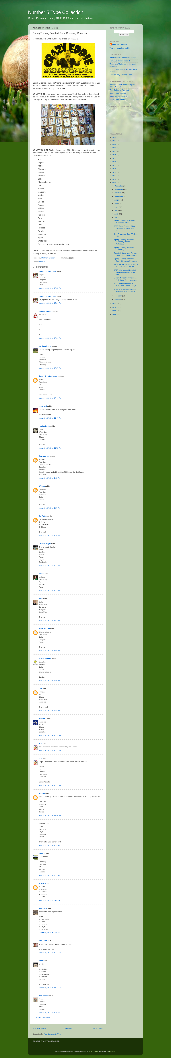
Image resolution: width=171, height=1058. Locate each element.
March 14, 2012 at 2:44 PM (49, 650)
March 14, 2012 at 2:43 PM (49, 620)
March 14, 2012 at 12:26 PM (50, 303)
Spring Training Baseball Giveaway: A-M (124, 248)
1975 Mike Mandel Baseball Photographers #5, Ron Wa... (125, 272)
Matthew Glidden (119, 44)
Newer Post (39, 1028)
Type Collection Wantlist (119, 90)
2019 (114, 158)
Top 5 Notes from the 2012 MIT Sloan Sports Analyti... (125, 285)
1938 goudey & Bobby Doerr (121, 75)
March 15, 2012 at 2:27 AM (49, 875)
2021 (114, 151)
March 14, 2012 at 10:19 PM (50, 785)
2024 (114, 141)
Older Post (98, 1028)
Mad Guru (43, 908)
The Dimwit (43, 996)
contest (42, 262)
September (119, 196)
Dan (40, 688)
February (118, 296)
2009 (114, 311)
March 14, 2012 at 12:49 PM (50, 418)
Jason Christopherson (48, 376)
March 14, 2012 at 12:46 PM (50, 398)
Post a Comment (43, 1018)
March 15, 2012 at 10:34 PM (50, 953)
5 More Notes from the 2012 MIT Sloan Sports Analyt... (125, 279)
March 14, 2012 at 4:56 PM (49, 680)
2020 (114, 155)
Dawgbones (44, 456)
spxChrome (93, 1051)
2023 (114, 144)
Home (68, 1028)
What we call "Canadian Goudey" (123, 58)
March (117, 217)
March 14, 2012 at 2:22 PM (49, 566)
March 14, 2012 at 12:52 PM (50, 448)
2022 (114, 148)
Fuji (40, 743)
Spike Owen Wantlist (118, 93)
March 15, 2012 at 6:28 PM (49, 933)
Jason (41, 574)
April (116, 214)
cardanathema (45, 346)
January (117, 299)
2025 (114, 137)
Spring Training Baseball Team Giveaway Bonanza (125, 260)
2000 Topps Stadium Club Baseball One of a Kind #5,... (124, 228)
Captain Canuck (46, 311)
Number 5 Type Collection (55, 12)
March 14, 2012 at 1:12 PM (49, 478)
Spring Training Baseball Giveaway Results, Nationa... (124, 242)
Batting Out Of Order (48, 271)
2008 (114, 314)
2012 (114, 183)
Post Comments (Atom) (53, 1034)
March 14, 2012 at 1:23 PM (49, 508)
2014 (114, 176)
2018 (114, 162)
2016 (114, 169)
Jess (41, 961)
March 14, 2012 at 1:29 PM (49, 536)
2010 (114, 307)
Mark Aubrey (44, 628)
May (116, 210)
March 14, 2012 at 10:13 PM (50, 735)
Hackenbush (44, 426)
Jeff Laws (43, 941)
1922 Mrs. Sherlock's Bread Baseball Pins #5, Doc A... (125, 290)
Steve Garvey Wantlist (118, 96)
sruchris (42, 883)
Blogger (112, 1051)
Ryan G (42, 853)
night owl (43, 406)
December (118, 186)
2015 (114, 172)
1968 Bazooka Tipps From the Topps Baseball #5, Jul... (126, 265)
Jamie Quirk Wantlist (118, 100)
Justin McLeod (45, 658)
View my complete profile (120, 48)
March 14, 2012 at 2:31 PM (49, 590)
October (117, 193)
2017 (114, 165)
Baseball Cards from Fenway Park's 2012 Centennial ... (125, 254)
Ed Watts (42, 516)
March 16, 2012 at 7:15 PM (49, 1013)
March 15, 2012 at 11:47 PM (50, 988)
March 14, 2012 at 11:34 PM (50, 815)
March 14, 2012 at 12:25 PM (50, 288)
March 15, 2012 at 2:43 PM (49, 900)
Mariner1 (42, 718)
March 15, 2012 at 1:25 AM (49, 845)
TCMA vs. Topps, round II (120, 61)
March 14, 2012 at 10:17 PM (50, 750)
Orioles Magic (45, 544)
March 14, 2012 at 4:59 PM (49, 710)
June (116, 207)
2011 (114, 304)
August (117, 200)
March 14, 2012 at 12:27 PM (50, 368)
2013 (114, 179)
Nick (41, 598)
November (118, 189)
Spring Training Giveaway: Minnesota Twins (124, 221)
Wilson (42, 486)
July (116, 203)
